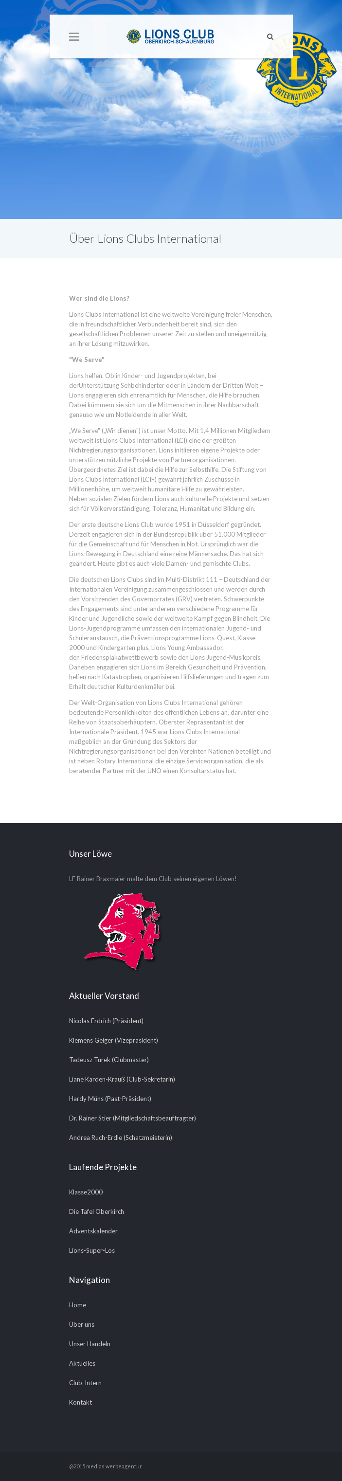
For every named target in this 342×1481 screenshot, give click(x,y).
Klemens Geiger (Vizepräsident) (113, 1040)
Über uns (81, 1324)
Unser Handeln (89, 1344)
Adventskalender (93, 1231)
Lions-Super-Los (92, 1250)
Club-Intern (85, 1383)
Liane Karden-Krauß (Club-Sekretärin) (122, 1079)
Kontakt (80, 1402)
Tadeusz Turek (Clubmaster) (109, 1060)
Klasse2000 (86, 1192)
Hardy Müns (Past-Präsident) (110, 1098)
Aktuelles (82, 1363)
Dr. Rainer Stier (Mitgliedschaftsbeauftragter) (132, 1118)
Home (77, 1305)
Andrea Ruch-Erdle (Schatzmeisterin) (120, 1137)
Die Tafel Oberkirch (96, 1211)
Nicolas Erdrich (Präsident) (106, 1021)
